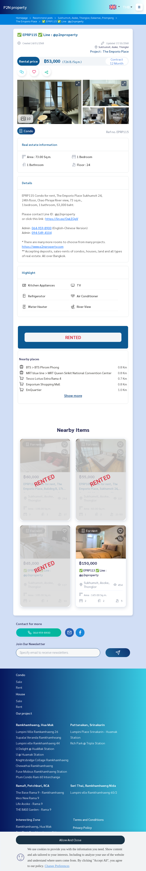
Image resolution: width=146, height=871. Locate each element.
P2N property (15, 7)
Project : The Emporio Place (109, 51)
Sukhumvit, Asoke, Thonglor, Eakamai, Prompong (86, 17)
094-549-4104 (42, 232)
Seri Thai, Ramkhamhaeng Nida (93, 785)
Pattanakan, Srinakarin (87, 725)
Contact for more (29, 624)
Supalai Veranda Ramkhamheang (38, 737)
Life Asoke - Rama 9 (29, 804)
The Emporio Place (26, 21)
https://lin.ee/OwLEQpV (61, 219)
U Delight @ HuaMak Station (35, 749)
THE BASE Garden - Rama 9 (33, 809)
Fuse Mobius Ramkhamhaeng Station (41, 771)
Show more (73, 395)
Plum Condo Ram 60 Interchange (38, 777)
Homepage (22, 17)
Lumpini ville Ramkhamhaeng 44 (38, 743)
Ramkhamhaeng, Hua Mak (35, 725)
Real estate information (39, 145)
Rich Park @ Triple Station (87, 743)
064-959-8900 (42, 228)
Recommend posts (43, 17)
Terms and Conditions (88, 819)
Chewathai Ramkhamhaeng (34, 766)
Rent (19, 687)
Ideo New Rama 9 (27, 798)
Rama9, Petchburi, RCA (32, 785)
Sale (19, 682)
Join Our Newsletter (30, 644)
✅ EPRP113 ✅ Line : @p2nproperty (92, 572)
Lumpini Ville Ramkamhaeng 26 (37, 732)
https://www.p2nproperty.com (42, 246)
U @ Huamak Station (30, 754)
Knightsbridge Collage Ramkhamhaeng (42, 760)
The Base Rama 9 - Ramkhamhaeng (40, 792)
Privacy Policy (82, 827)
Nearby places (29, 359)
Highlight (28, 272)
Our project (24, 713)
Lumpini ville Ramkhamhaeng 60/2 (93, 792)
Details (27, 183)
